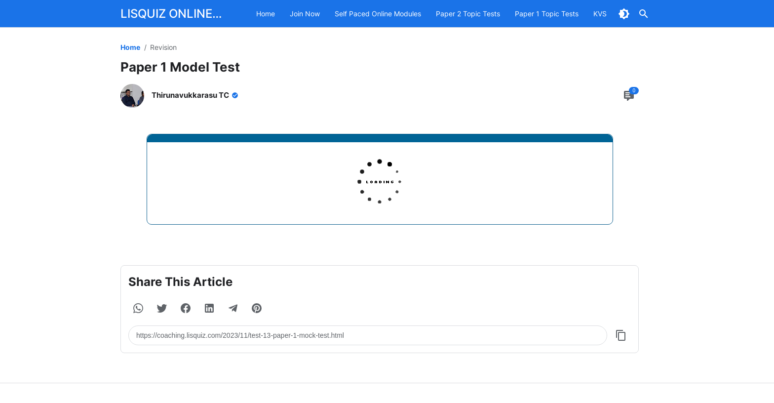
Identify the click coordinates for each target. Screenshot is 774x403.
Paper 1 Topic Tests (547, 13)
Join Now (305, 13)
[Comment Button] (629, 96)
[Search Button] (644, 14)
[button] (138, 308)
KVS (600, 13)
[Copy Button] (621, 335)
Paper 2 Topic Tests (468, 13)
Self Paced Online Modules (378, 13)
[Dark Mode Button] (624, 14)
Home (265, 13)
